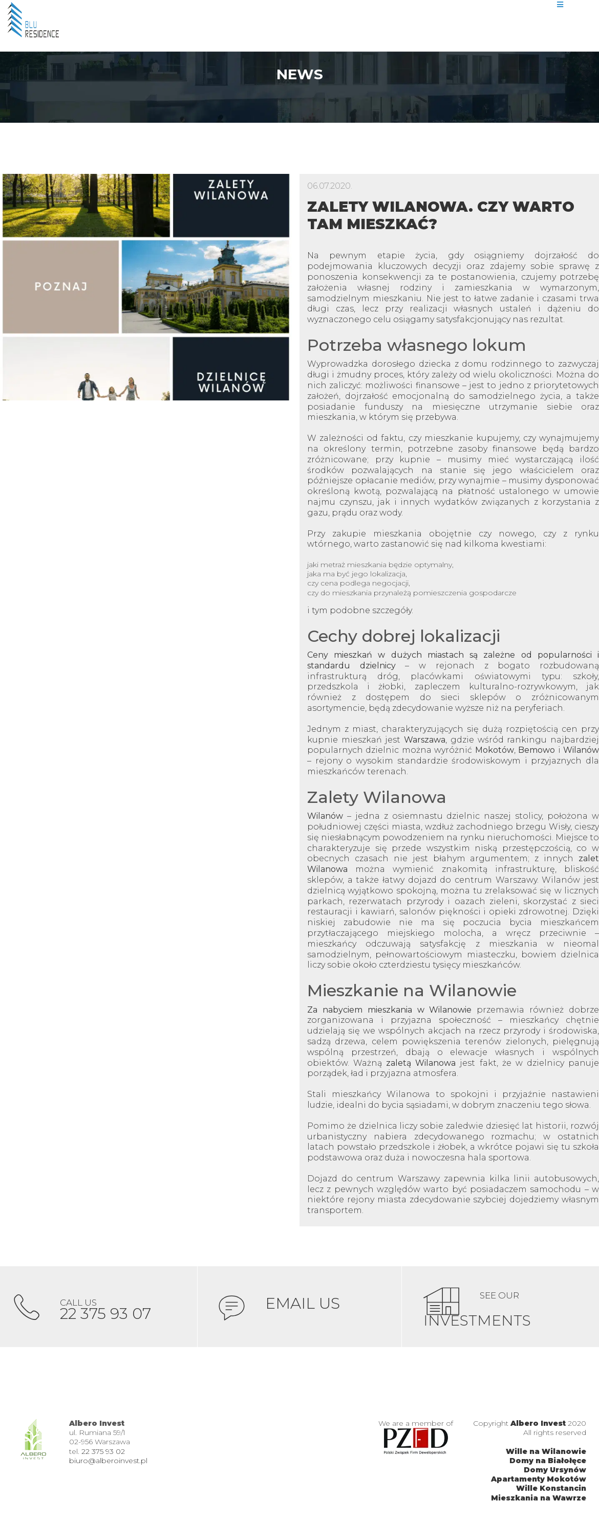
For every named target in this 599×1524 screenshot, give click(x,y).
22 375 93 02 (103, 1452)
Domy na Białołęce (547, 1461)
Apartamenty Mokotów (538, 1480)
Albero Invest (538, 1424)
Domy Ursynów (555, 1470)
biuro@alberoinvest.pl (108, 1461)
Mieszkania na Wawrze (538, 1499)
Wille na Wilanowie (546, 1452)
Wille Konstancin (551, 1489)
